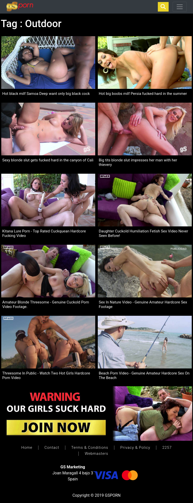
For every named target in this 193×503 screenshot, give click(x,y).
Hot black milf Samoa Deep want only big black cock (46, 93)
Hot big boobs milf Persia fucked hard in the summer (143, 93)
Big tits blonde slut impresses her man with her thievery (138, 162)
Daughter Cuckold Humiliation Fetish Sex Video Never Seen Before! (143, 233)
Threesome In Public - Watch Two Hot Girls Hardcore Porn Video (46, 375)
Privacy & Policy (135, 447)
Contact (51, 447)
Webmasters (96, 453)
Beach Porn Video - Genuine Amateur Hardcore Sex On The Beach (144, 375)
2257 (167, 447)
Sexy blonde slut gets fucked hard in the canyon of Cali (47, 160)
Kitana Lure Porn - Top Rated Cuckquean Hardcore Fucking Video (44, 233)
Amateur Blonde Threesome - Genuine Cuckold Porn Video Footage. (45, 304)
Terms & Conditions (89, 447)
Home (26, 447)
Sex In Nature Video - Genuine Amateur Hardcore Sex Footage (143, 304)
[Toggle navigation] (180, 7)
